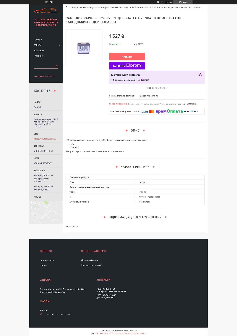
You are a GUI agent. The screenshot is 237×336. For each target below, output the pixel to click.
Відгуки (43, 265)
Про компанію (47, 260)
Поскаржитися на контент (110, 333)
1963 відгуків (166, 2)
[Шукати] (56, 66)
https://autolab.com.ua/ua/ (46, 139)
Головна (38, 40)
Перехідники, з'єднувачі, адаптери (90, 7)
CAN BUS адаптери (119, 7)
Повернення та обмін (91, 265)
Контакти (39, 50)
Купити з (127, 65)
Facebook (38, 56)
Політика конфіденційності (134, 333)
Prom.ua (133, 330)
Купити (127, 56)
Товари (37, 45)
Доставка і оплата (90, 260)
